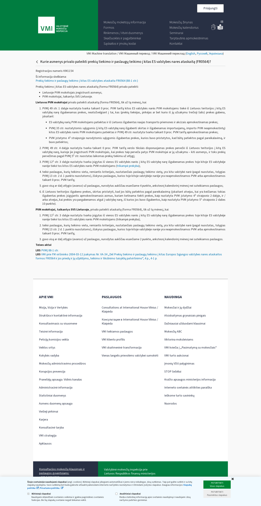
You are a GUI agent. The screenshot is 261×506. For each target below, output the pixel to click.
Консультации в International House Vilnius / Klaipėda (130, 322)
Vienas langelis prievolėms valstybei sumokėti (130, 356)
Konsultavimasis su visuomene (58, 324)
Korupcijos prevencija (52, 372)
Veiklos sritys (47, 348)
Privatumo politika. (50, 488)
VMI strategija (47, 436)
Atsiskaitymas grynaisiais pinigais (185, 316)
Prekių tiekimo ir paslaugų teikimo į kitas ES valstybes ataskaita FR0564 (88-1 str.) (87, 81)
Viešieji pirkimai (48, 412)
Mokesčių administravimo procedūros (62, 364)
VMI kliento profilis (113, 340)
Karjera (43, 420)
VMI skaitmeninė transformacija (121, 348)
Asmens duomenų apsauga (55, 404)
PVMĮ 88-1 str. (50, 250)
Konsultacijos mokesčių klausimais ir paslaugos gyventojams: (62, 471)
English (190, 54)
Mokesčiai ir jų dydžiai (177, 308)
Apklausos (45, 444)
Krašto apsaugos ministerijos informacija (190, 380)
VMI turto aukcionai (176, 356)
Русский (202, 54)
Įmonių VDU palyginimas (179, 364)
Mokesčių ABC (173, 332)
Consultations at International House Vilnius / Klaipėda (130, 310)
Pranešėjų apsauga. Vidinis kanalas (60, 380)
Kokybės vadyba (49, 356)
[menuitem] (125, 22)
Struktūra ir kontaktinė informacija (60, 316)
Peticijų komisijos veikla (54, 340)
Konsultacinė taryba (51, 428)
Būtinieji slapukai (39, 493)
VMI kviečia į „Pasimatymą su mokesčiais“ (190, 348)
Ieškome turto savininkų (179, 396)
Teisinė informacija (51, 332)
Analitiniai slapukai (128, 493)
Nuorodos (170, 404)
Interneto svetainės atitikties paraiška (188, 388)
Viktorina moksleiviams (178, 340)
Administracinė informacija (55, 388)
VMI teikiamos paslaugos (117, 332)
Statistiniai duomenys (52, 396)
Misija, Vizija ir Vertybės (53, 308)
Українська (216, 54)
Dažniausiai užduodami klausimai (184, 324)
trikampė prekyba (128, 166)
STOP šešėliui (172, 372)
